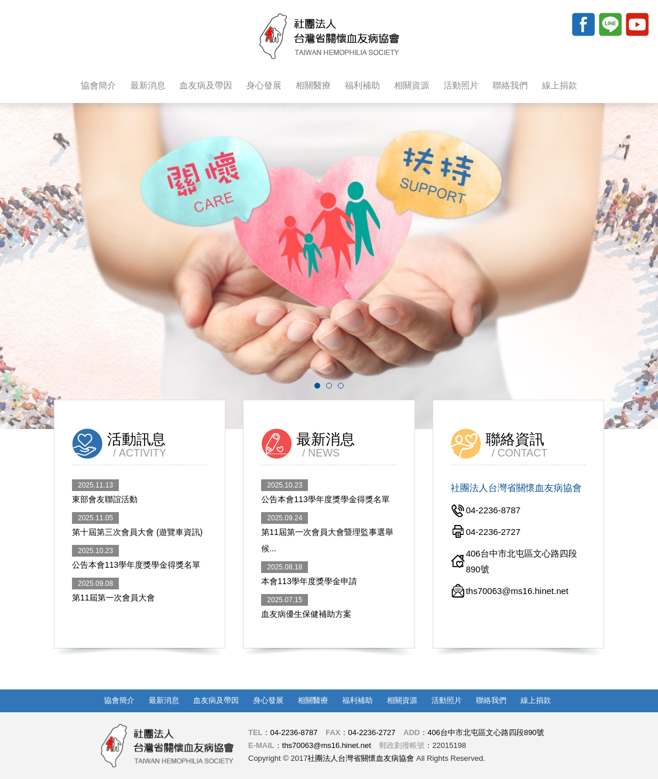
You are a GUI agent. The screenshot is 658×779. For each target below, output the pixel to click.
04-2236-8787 (294, 732)
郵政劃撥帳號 (401, 745)
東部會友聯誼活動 (105, 491)
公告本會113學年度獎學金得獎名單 (136, 557)
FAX (332, 732)
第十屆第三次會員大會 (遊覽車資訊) (137, 524)
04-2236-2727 (371, 732)
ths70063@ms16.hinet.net (326, 745)
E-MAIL (261, 745)
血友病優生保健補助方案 (306, 606)
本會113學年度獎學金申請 (309, 573)
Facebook (583, 24)
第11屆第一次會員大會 (113, 590)
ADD (411, 732)
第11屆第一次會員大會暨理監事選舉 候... (327, 532)
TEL (255, 732)
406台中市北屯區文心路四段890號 (485, 732)
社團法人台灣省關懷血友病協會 (329, 36)
